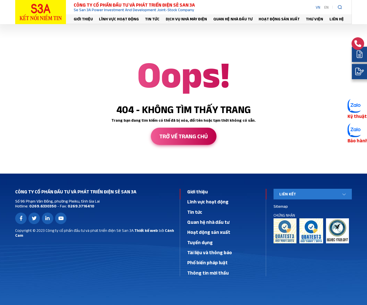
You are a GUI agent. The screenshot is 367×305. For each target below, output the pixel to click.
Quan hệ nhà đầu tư (233, 19)
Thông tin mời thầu (208, 272)
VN (318, 7)
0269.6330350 (42, 206)
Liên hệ (336, 19)
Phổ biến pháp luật (207, 262)
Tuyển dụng (200, 242)
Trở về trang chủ (183, 136)
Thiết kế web (146, 230)
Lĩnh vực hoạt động (119, 19)
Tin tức (152, 19)
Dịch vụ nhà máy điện (186, 19)
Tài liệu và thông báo (209, 252)
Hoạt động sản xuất (279, 19)
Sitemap (281, 206)
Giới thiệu (83, 19)
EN (326, 7)
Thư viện (314, 19)
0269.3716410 (80, 206)
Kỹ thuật (357, 116)
